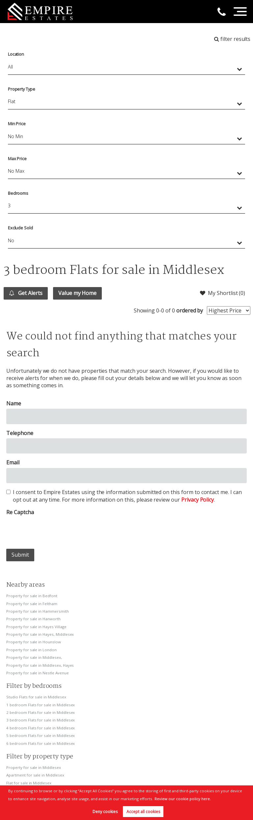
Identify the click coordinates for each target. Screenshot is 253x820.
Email (12, 462)
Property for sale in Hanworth (33, 618)
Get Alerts (25, 293)
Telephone (19, 433)
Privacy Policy (197, 499)
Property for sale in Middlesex (33, 767)
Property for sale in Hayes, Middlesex (40, 634)
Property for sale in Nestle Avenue (37, 672)
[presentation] (56, 530)
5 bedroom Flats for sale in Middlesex (40, 735)
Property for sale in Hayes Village (36, 626)
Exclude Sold (20, 228)
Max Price (17, 158)
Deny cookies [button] (105, 811)
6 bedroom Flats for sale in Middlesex (40, 743)
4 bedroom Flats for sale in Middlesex (40, 727)
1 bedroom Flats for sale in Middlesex (40, 704)
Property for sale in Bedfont (31, 595)
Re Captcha (20, 512)
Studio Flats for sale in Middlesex (36, 696)
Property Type (21, 89)
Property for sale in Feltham (31, 603)
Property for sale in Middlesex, (34, 657)
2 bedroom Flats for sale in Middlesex (40, 712)
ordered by (189, 310)
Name (13, 403)
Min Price (17, 124)
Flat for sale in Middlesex (28, 782)
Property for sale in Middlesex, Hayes (40, 665)
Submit (20, 554)
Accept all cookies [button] (143, 811)
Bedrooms (18, 193)
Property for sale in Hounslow (33, 641)
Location (16, 54)
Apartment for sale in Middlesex (35, 775)
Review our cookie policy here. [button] (183, 798)
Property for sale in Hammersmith (37, 611)
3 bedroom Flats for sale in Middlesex (40, 720)
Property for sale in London (31, 649)
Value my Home (77, 293)
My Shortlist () (222, 293)
